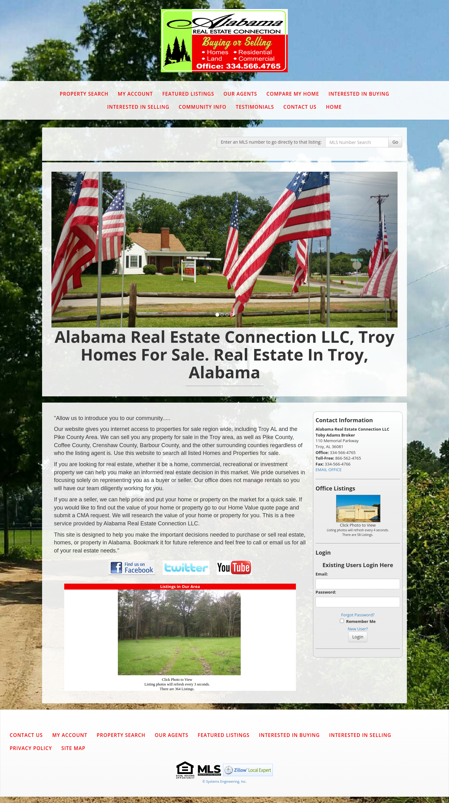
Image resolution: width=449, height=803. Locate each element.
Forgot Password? (357, 615)
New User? (358, 629)
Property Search (84, 93)
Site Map (73, 748)
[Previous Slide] (77, 249)
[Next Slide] (372, 249)
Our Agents (240, 93)
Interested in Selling (138, 106)
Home (334, 106)
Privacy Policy (31, 748)
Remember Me (357, 621)
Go (395, 142)
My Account (135, 93)
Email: (322, 574)
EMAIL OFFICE (329, 469)
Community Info (202, 106)
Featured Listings (188, 93)
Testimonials (255, 106)
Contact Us (299, 106)
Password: (326, 592)
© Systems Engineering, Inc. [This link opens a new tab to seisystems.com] (224, 781)
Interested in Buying (358, 93)
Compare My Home (293, 93)
